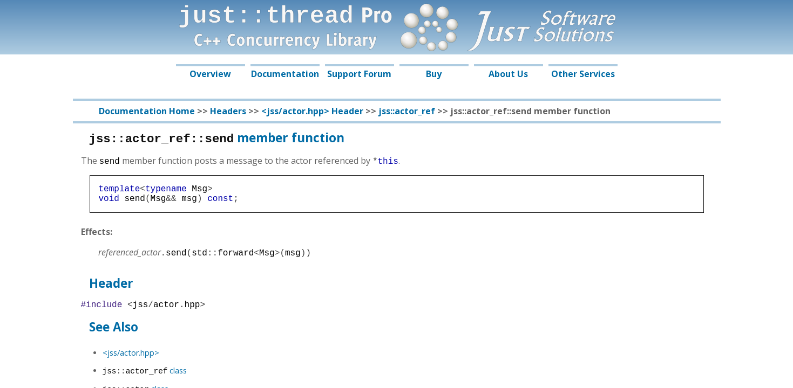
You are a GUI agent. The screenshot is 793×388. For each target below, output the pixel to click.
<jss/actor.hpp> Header (312, 111)
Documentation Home (147, 111)
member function (217, 137)
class (145, 376)
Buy (434, 74)
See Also (113, 332)
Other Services (583, 74)
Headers (228, 111)
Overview (210, 74)
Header (111, 286)
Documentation (285, 74)
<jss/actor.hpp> (131, 358)
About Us (508, 74)
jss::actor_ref (406, 111)
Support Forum (359, 74)
